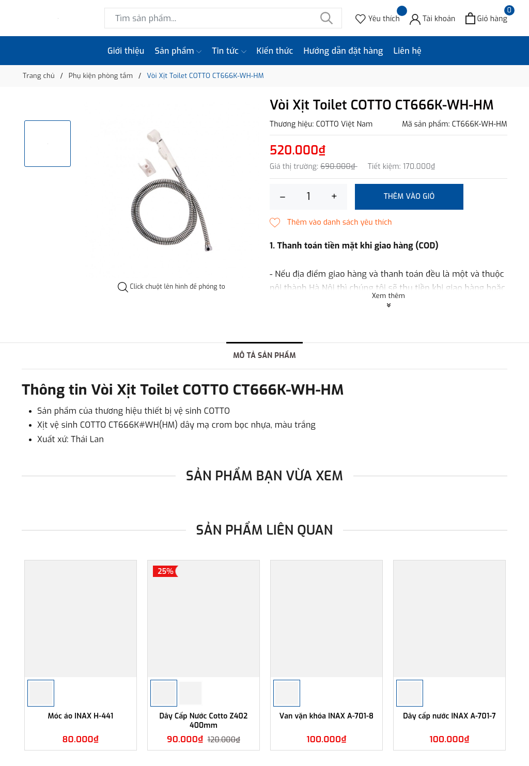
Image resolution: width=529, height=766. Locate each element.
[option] (171, 190)
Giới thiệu (126, 50)
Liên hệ (407, 50)
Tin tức (229, 51)
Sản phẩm (178, 51)
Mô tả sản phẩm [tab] (264, 356)
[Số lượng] (308, 197)
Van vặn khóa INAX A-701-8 (326, 716)
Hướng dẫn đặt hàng (343, 50)
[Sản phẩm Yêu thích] (377, 18)
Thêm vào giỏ (409, 196)
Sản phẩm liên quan (264, 530)
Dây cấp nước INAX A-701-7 (449, 716)
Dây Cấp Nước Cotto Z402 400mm (204, 721)
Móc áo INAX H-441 (81, 716)
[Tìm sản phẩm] (223, 18)
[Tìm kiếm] (326, 18)
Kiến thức (275, 50)
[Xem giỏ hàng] (486, 18)
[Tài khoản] (433, 18)
